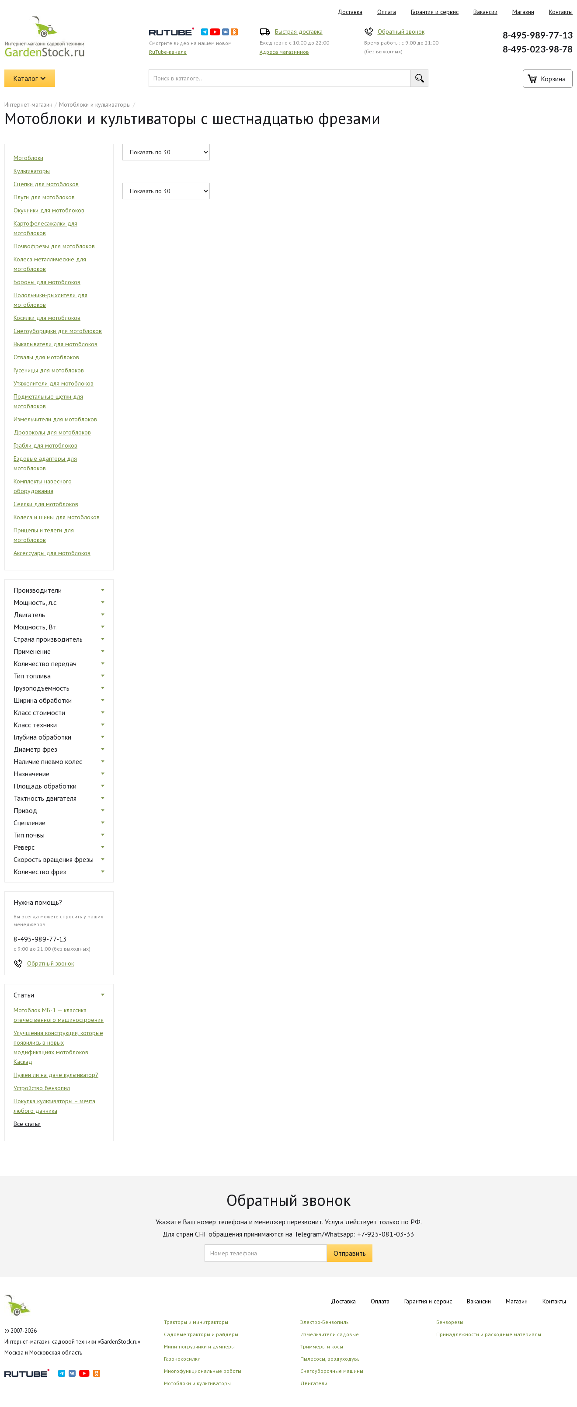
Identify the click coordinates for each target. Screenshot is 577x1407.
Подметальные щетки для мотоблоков (48, 401)
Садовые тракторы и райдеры (201, 1334)
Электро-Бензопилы (325, 1322)
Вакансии (485, 12)
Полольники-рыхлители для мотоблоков (50, 300)
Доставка (349, 12)
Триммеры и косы (321, 1346)
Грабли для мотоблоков (45, 445)
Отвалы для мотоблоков (46, 357)
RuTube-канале (168, 52)
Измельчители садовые (329, 1334)
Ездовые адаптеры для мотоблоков (45, 463)
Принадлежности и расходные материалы (488, 1334)
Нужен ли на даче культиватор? (56, 1075)
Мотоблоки (28, 158)
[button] (29, 78)
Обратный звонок (401, 31)
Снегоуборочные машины (331, 1371)
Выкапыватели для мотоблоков (55, 344)
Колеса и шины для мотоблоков (57, 517)
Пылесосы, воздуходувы (330, 1358)
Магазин (523, 12)
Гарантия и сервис (435, 12)
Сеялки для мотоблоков (46, 504)
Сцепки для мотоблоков (46, 184)
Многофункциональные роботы (202, 1371)
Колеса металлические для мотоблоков (50, 264)
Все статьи (27, 1124)
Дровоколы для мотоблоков (52, 432)
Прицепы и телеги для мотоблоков (44, 535)
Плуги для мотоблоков (44, 197)
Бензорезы (449, 1322)
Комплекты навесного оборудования (43, 486)
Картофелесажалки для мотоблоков (45, 228)
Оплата (386, 12)
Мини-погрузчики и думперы (199, 1346)
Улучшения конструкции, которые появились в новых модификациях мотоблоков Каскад (58, 1047)
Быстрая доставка (299, 31)
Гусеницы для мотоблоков (49, 370)
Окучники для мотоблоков (49, 210)
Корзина (553, 78)
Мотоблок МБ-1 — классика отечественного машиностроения (59, 1015)
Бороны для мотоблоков (47, 282)
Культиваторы (32, 171)
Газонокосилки (182, 1358)
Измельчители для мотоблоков (55, 419)
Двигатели (313, 1383)
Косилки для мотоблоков (47, 318)
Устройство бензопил (42, 1088)
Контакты (554, 1301)
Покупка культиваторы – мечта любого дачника (54, 1106)
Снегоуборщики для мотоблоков (58, 331)
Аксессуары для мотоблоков (52, 553)
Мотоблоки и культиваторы (95, 104)
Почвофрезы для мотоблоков (54, 246)
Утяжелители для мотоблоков (54, 383)
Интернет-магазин (28, 104)
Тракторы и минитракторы (196, 1322)
